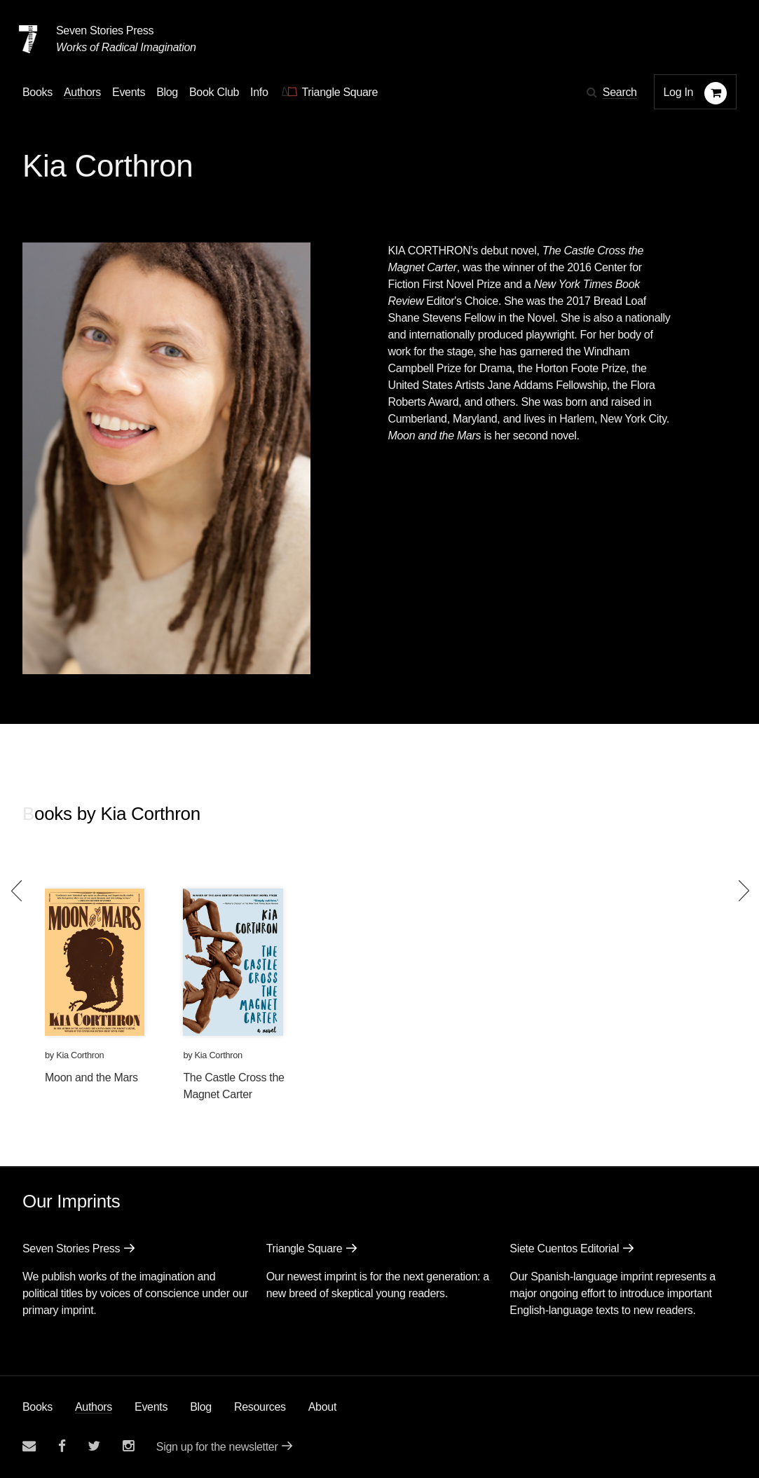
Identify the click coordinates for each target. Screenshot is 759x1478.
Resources (260, 1407)
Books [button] (37, 92)
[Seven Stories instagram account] (128, 1446)
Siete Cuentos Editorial (564, 1248)
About (322, 1407)
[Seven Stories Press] (28, 39)
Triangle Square (304, 1248)
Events (151, 1407)
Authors (93, 1407)
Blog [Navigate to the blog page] (167, 92)
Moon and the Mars (91, 1077)
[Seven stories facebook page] (62, 1446)
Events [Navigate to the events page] (128, 92)
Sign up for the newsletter (217, 1447)
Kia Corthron (80, 1055)
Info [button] (259, 92)
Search (620, 92)
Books (37, 1407)
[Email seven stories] (29, 1446)
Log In (679, 92)
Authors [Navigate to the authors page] (82, 92)
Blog (201, 1407)
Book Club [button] (214, 92)
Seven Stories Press (104, 30)
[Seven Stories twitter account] (94, 1446)
